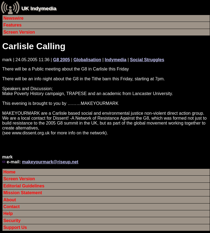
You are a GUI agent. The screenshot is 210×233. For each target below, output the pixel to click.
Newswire (13, 18)
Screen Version (19, 32)
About (9, 199)
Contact (11, 206)
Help (8, 213)
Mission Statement (22, 192)
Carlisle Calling (33, 46)
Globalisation (87, 59)
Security (12, 220)
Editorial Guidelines (23, 186)
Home (9, 172)
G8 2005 (61, 59)
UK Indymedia (38, 8)
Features (12, 25)
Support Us (15, 227)
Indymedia (115, 59)
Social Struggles (147, 59)
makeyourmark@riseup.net (50, 162)
